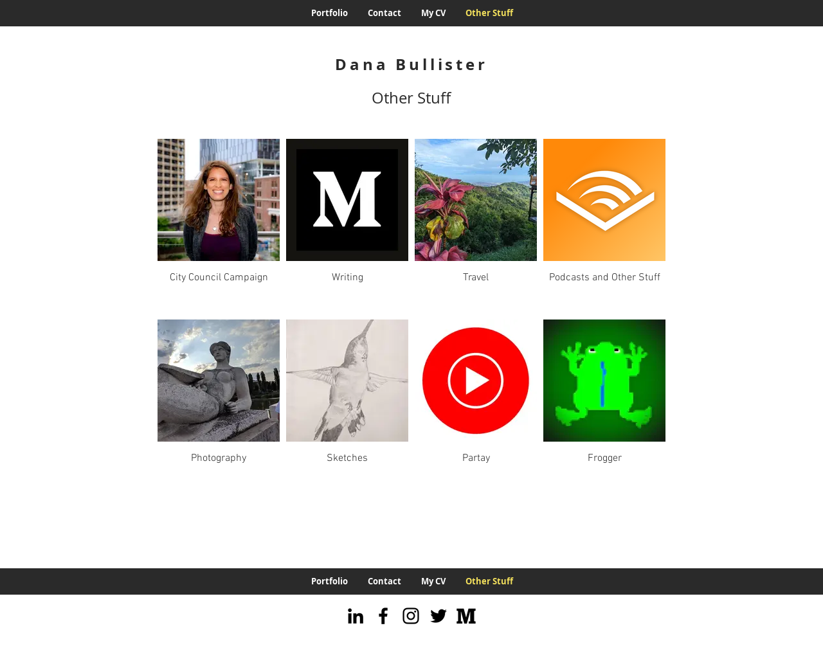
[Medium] (466, 616)
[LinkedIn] (355, 616)
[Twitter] (438, 616)
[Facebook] (383, 616)
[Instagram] (411, 616)
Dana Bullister (411, 64)
